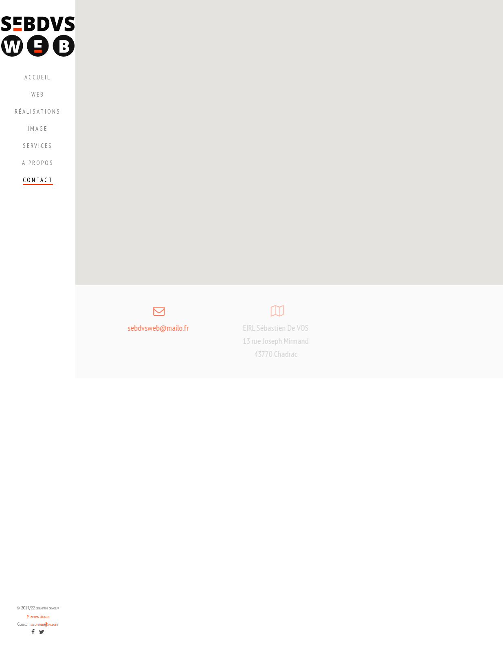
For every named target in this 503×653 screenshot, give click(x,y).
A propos (38, 163)
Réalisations (38, 111)
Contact (38, 180)
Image (38, 128)
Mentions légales (37, 616)
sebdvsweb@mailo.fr (44, 624)
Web (37, 94)
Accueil (37, 77)
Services (38, 146)
